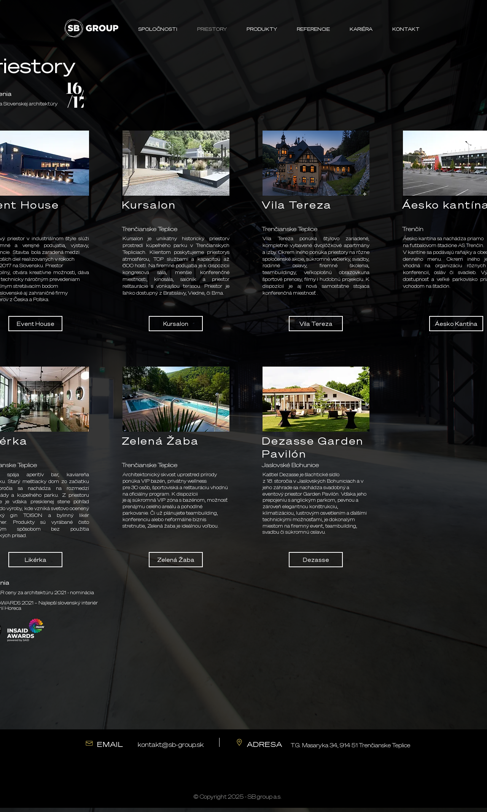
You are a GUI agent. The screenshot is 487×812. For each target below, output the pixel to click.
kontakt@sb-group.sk (171, 744)
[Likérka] (35, 559)
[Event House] (35, 323)
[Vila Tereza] (316, 323)
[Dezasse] (316, 559)
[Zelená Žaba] (176, 559)
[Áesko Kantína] (456, 323)
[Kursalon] (176, 323)
